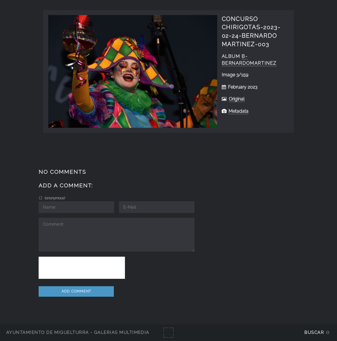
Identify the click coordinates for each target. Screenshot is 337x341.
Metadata (238, 111)
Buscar (314, 332)
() (54, 198)
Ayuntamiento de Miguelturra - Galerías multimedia (77, 332)
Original (236, 99)
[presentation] (82, 268)
